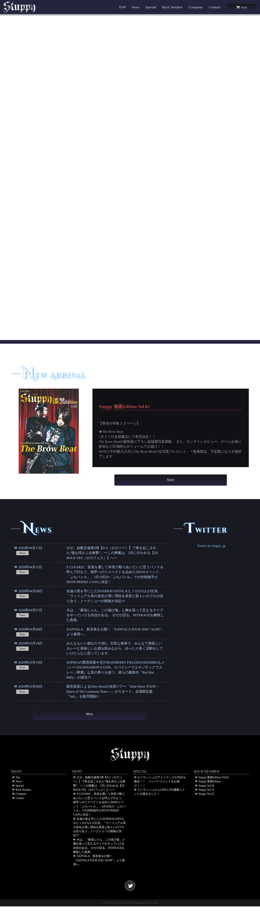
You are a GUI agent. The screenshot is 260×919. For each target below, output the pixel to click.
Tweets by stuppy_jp (211, 552)
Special (150, 7)
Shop (241, 7)
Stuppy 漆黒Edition (208, 794)
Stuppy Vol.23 (204, 802)
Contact (215, 7)
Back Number (172, 7)
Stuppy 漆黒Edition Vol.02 (212, 789)
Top (16, 789)
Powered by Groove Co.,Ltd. (146, 915)
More (171, 483)
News (136, 7)
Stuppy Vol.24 (204, 798)
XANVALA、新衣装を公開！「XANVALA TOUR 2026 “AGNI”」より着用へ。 (99, 873)
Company (195, 7)
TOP (122, 7)
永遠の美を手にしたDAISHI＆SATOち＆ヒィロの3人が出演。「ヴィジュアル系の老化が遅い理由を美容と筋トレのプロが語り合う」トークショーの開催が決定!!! (99, 840)
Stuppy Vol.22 (204, 806)
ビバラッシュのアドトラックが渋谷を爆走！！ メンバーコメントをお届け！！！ (160, 794)
